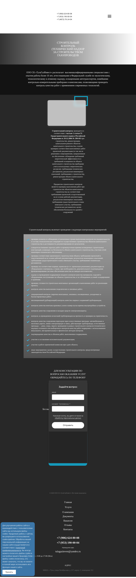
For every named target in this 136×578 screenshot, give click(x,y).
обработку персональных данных (68, 418)
